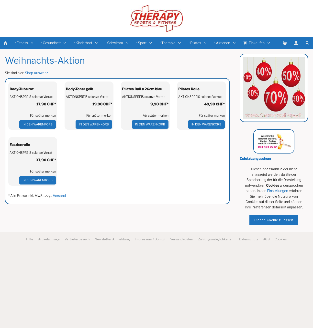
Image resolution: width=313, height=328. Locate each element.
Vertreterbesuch (77, 316)
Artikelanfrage (49, 316)
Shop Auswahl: (36, 73)
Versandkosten (181, 316)
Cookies (281, 316)
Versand (59, 288)
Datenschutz (248, 316)
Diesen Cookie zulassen (273, 220)
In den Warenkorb (38, 171)
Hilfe (29, 316)
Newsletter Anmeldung (112, 316)
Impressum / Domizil (150, 316)
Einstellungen (277, 191)
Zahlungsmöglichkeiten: (216, 316)
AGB (266, 316)
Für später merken (43, 162)
